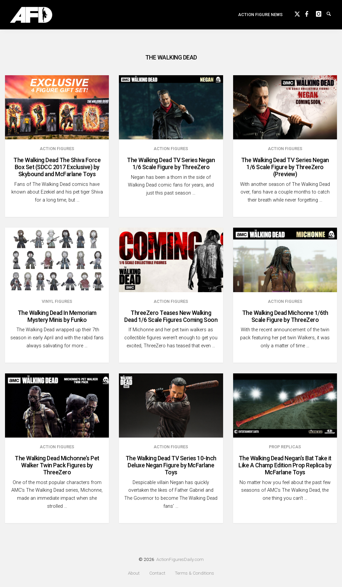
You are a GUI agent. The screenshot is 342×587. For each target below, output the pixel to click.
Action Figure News (260, 18)
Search (332, 17)
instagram (321, 17)
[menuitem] (260, 19)
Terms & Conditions (194, 573)
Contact (157, 573)
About (134, 573)
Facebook (310, 17)
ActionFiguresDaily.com (180, 559)
